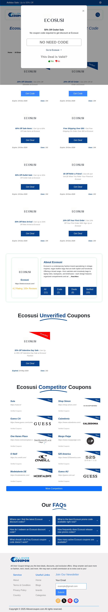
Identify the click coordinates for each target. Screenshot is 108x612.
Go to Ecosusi (54, 50)
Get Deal (30, 140)
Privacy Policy (19, 590)
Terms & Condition (22, 585)
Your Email (61, 580)
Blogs (38, 585)
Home (38, 580)
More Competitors (54, 488)
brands (39, 590)
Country (17, 595)
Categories (41, 595)
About (16, 580)
